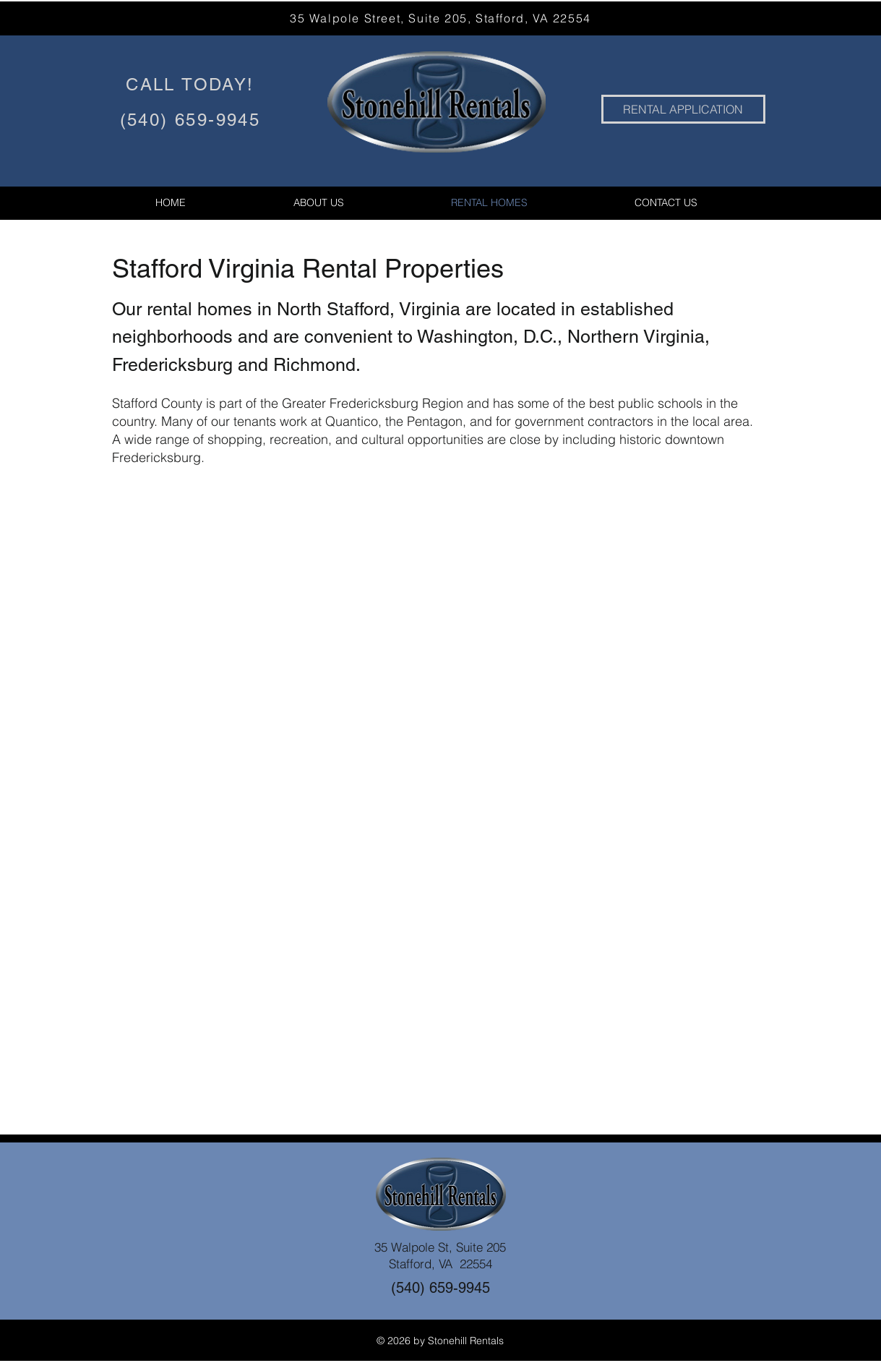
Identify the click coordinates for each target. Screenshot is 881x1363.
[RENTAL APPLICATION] (683, 109)
